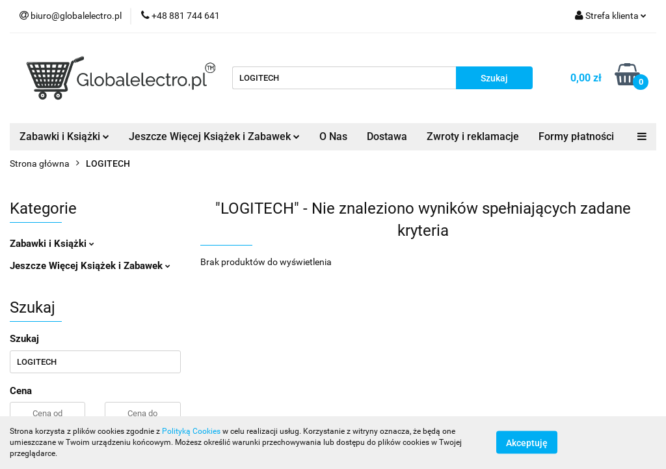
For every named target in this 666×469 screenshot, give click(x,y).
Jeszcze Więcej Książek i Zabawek (214, 136)
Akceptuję (527, 443)
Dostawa (387, 136)
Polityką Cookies (191, 431)
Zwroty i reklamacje (473, 136)
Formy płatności (576, 136)
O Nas (333, 136)
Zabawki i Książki (64, 136)
